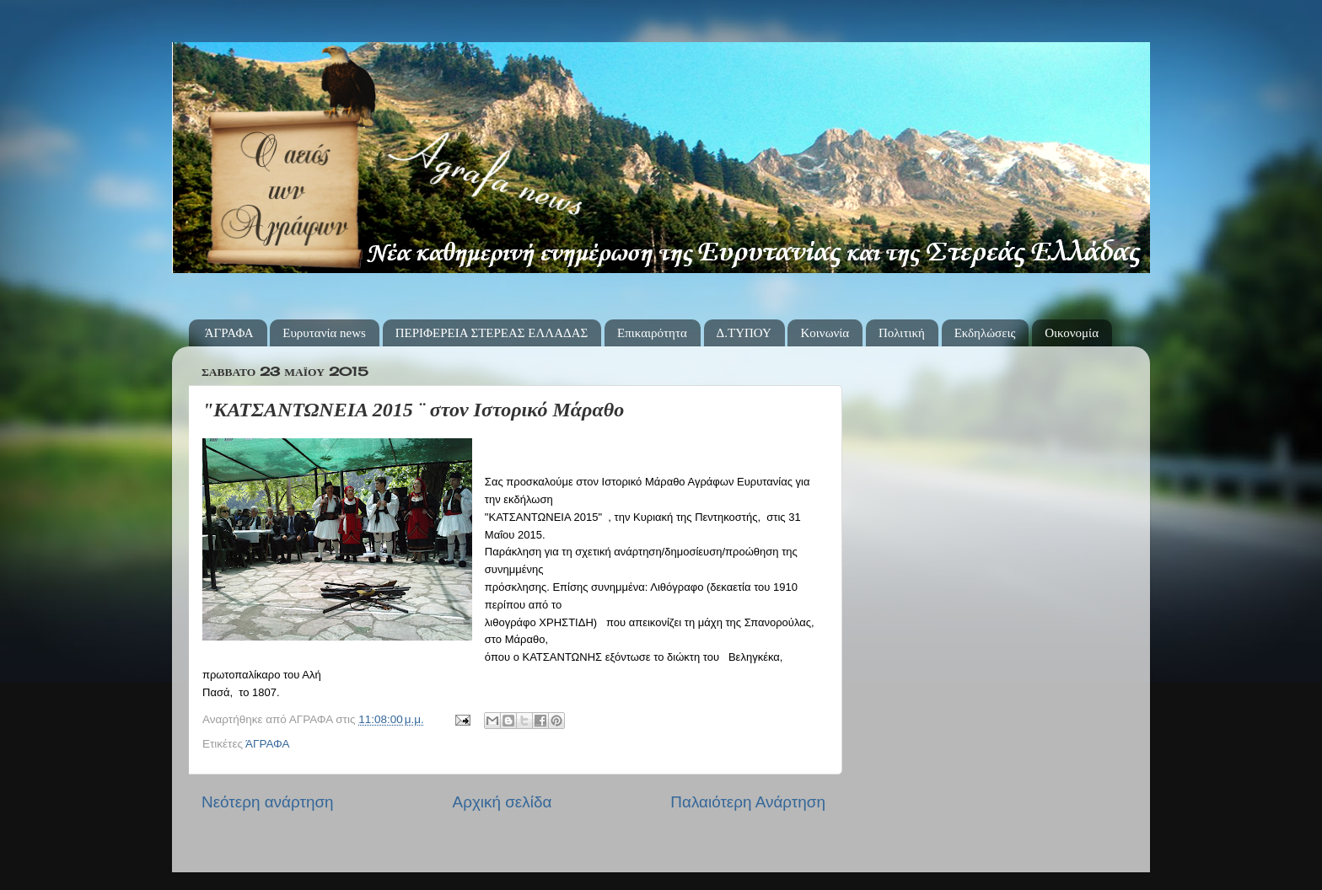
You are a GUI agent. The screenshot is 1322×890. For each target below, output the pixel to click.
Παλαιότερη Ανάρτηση (747, 802)
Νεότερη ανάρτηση (268, 802)
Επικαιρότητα (652, 333)
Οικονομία (1072, 333)
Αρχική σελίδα (502, 802)
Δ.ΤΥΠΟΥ (744, 333)
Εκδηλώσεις (985, 333)
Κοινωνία (824, 333)
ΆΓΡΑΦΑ (229, 333)
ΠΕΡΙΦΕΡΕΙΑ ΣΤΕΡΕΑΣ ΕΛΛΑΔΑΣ (491, 333)
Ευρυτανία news (324, 333)
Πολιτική (902, 333)
